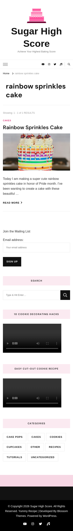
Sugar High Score (41, 506)
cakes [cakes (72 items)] (36, 437)
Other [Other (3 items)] (35, 447)
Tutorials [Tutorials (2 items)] (14, 457)
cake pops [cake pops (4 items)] (15, 437)
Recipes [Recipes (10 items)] (55, 447)
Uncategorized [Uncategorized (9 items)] (43, 457)
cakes (7, 120)
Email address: (13, 240)
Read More (12, 202)
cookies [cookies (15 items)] (56, 437)
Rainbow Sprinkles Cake (33, 127)
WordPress (49, 515)
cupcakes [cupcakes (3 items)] (14, 447)
